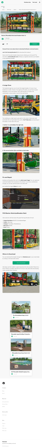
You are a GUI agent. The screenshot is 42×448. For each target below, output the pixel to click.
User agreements (5, 401)
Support (3, 423)
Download (34, 43)
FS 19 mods (4, 415)
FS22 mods (4, 428)
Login (3, 425)
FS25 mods (4, 430)
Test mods (34, 2)
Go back (2, 6)
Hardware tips (27, 2)
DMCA (3, 406)
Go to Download (21, 262)
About (3, 393)
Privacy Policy (4, 404)
